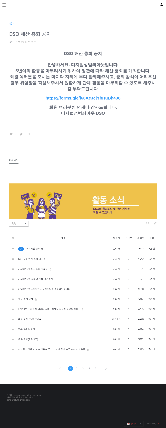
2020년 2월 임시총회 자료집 (33, 269)
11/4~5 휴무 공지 (26, 329)
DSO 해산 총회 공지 (30, 34)
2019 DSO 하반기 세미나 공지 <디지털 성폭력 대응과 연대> (49, 309)
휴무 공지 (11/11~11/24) (30, 319)
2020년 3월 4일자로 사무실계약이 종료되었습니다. (44, 289)
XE (157, 423)
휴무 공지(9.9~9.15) (28, 339)
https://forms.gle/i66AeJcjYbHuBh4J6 (83, 98)
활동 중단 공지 (25, 299)
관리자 (12, 42)
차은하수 (116, 319)
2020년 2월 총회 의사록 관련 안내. (36, 279)
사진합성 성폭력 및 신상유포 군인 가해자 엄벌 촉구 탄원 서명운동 (51, 349)
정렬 (14, 223)
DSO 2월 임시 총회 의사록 (32, 259)
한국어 (132, 423)
